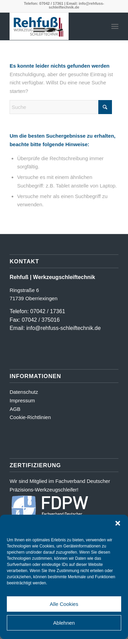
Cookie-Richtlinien (30, 417)
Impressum (22, 400)
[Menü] (114, 26)
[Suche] (61, 107)
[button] (117, 523)
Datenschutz (24, 392)
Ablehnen (64, 623)
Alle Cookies (64, 604)
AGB (15, 409)
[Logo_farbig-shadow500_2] (53, 26)
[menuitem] (114, 26)
